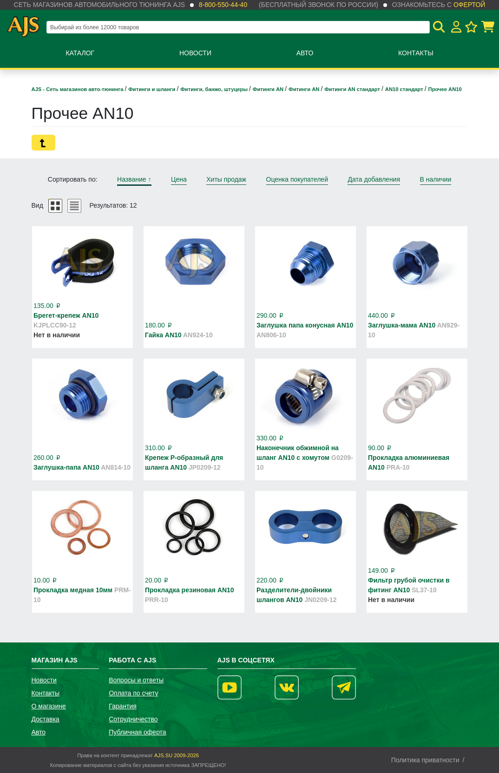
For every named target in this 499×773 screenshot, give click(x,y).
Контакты (415, 53)
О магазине (49, 706)
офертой (469, 4)
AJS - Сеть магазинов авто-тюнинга (78, 89)
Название (134, 179)
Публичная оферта (137, 732)
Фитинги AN (269, 89)
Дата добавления (374, 179)
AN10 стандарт (405, 89)
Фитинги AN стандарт (352, 89)
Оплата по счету (133, 693)
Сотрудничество (133, 719)
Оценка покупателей (297, 179)
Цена (179, 179)
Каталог (80, 53)
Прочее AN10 (445, 89)
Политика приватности (425, 760)
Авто (305, 53)
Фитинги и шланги (152, 89)
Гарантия (123, 706)
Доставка (45, 719)
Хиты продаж (226, 179)
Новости (195, 53)
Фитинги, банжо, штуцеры (214, 89)
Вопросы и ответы (136, 680)
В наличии (436, 179)
